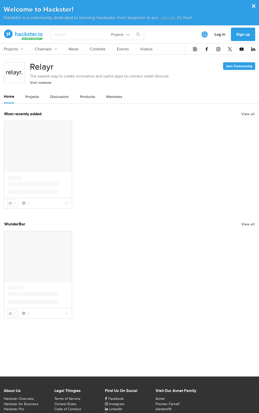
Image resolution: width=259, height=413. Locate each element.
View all (248, 114)
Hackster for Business (21, 403)
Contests (97, 49)
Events (123, 49)
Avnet (160, 398)
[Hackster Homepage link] (23, 34)
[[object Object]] (205, 34)
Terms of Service (67, 398)
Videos (146, 49)
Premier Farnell (167, 403)
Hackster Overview (19, 398)
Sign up (243, 34)
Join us (168, 17)
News (73, 49)
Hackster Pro (14, 408)
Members (114, 97)
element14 (163, 408)
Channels (46, 49)
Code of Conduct (67, 408)
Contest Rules (65, 403)
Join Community (239, 66)
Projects (14, 49)
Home (9, 96)
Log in (219, 34)
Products (87, 97)
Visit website (40, 82)
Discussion (59, 97)
